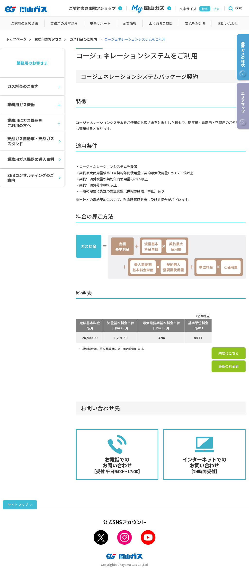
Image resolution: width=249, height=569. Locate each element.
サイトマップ (18, 504)
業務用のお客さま (48, 39)
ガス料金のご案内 (83, 39)
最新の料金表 (228, 366)
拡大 (216, 9)
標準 (205, 9)
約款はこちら (228, 353)
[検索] (234, 8)
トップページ (16, 39)
